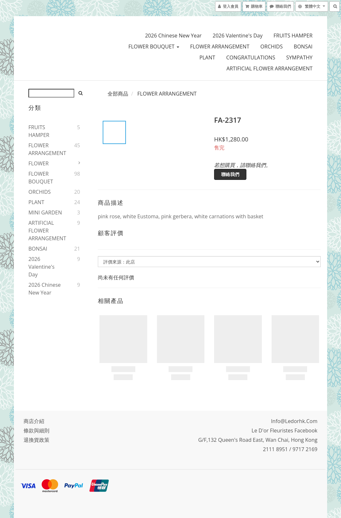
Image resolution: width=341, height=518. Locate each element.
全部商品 (118, 93)
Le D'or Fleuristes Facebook (284, 430)
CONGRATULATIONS (250, 57)
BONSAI (303, 46)
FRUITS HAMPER (293, 35)
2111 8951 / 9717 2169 (290, 449)
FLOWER (38, 163)
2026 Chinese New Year (173, 35)
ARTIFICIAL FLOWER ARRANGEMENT (269, 68)
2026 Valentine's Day (238, 35)
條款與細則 (36, 430)
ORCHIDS (271, 46)
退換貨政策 (36, 439)
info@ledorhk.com (294, 421)
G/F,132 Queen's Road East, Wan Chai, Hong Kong (257, 439)
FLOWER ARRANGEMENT (219, 46)
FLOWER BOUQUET (153, 46)
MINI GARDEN (45, 212)
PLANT (207, 57)
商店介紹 (34, 421)
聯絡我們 (230, 174)
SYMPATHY (299, 57)
